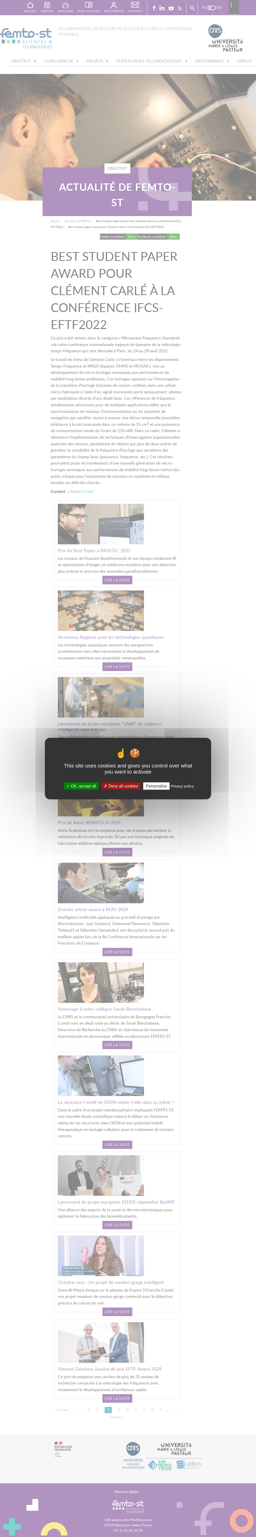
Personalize (156, 786)
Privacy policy (182, 786)
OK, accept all (81, 786)
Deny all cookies (121, 786)
